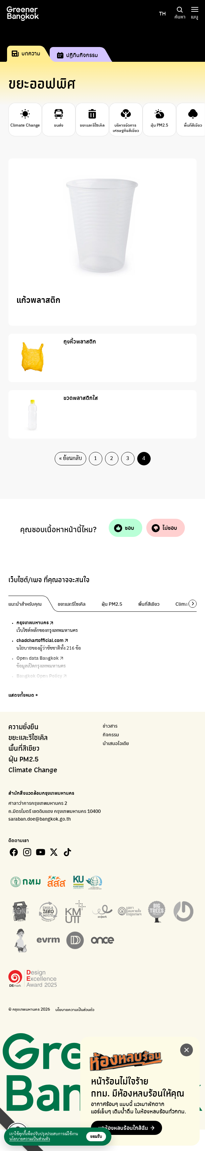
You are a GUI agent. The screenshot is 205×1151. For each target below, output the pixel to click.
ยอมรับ (96, 1137)
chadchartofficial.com (45, 640)
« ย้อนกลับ (70, 458)
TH (162, 13)
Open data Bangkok (43, 657)
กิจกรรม (111, 734)
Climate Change (32, 770)
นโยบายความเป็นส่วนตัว (74, 1009)
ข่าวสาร (110, 726)
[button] (190, 604)
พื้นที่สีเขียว (24, 748)
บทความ (26, 53)
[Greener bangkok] (23, 13)
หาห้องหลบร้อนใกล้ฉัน (123, 1128)
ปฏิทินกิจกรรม (77, 55)
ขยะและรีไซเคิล (28, 738)
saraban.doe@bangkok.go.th (39, 818)
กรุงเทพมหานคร (38, 622)
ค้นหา (180, 13)
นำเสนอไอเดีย (116, 743)
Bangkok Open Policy (44, 675)
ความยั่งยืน (23, 727)
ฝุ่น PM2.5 (23, 759)
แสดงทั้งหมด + (23, 694)
